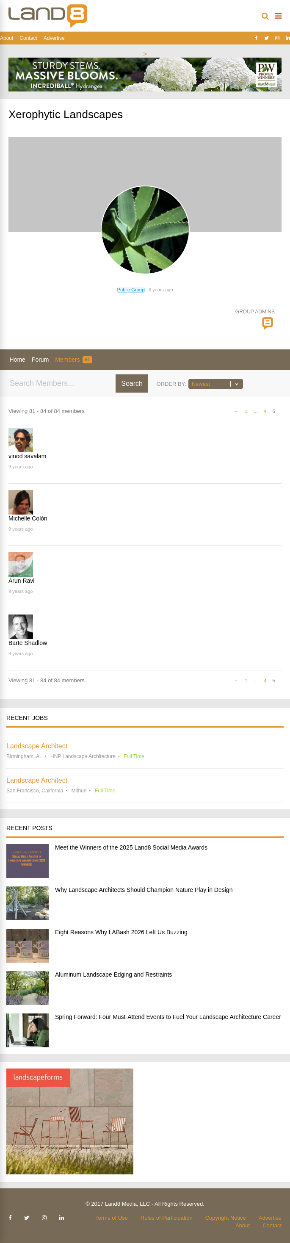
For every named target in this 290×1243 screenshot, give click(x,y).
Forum (40, 359)
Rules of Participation (167, 1218)
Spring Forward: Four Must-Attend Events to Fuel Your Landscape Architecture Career (168, 1016)
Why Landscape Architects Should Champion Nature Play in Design (143, 889)
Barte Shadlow (27, 642)
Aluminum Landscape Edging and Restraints (113, 974)
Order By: (171, 384)
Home (17, 359)
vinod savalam (27, 456)
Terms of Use (111, 1218)
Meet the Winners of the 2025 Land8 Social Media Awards (131, 847)
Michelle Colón (27, 518)
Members (73, 359)
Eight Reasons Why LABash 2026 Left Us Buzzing (121, 932)
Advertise (54, 38)
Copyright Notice (225, 1218)
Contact (28, 38)
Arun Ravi (21, 580)
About (6, 38)
